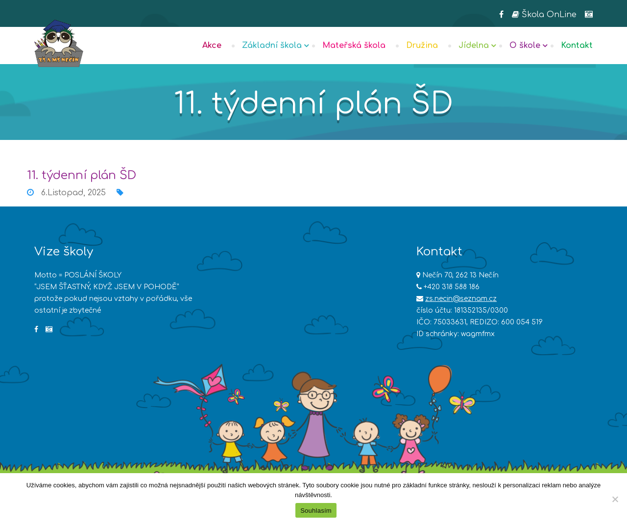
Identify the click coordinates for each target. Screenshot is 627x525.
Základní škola (272, 45)
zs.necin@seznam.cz (461, 298)
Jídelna (473, 45)
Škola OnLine (544, 14)
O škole (524, 45)
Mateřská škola (354, 45)
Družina (422, 45)
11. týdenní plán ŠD (81, 175)
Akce (211, 45)
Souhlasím (316, 510)
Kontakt (577, 45)
